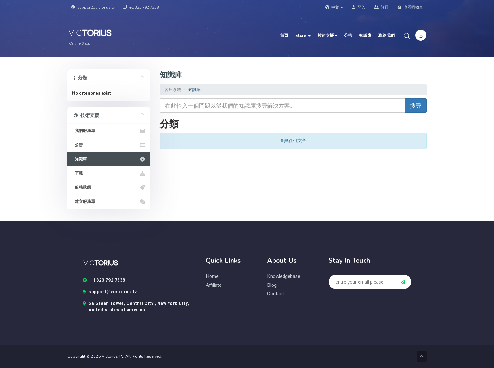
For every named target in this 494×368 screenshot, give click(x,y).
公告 (348, 35)
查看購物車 (410, 7)
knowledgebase (283, 276)
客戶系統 (172, 90)
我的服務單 (109, 131)
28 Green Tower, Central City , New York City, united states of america (136, 307)
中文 (334, 7)
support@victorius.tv (93, 7)
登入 (358, 7)
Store (303, 35)
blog (272, 285)
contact (275, 293)
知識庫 (365, 35)
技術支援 (327, 35)
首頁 (284, 35)
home (212, 276)
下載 (109, 173)
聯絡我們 (386, 35)
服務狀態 (109, 187)
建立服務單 (109, 201)
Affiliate (213, 285)
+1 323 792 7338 (141, 7)
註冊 (381, 7)
